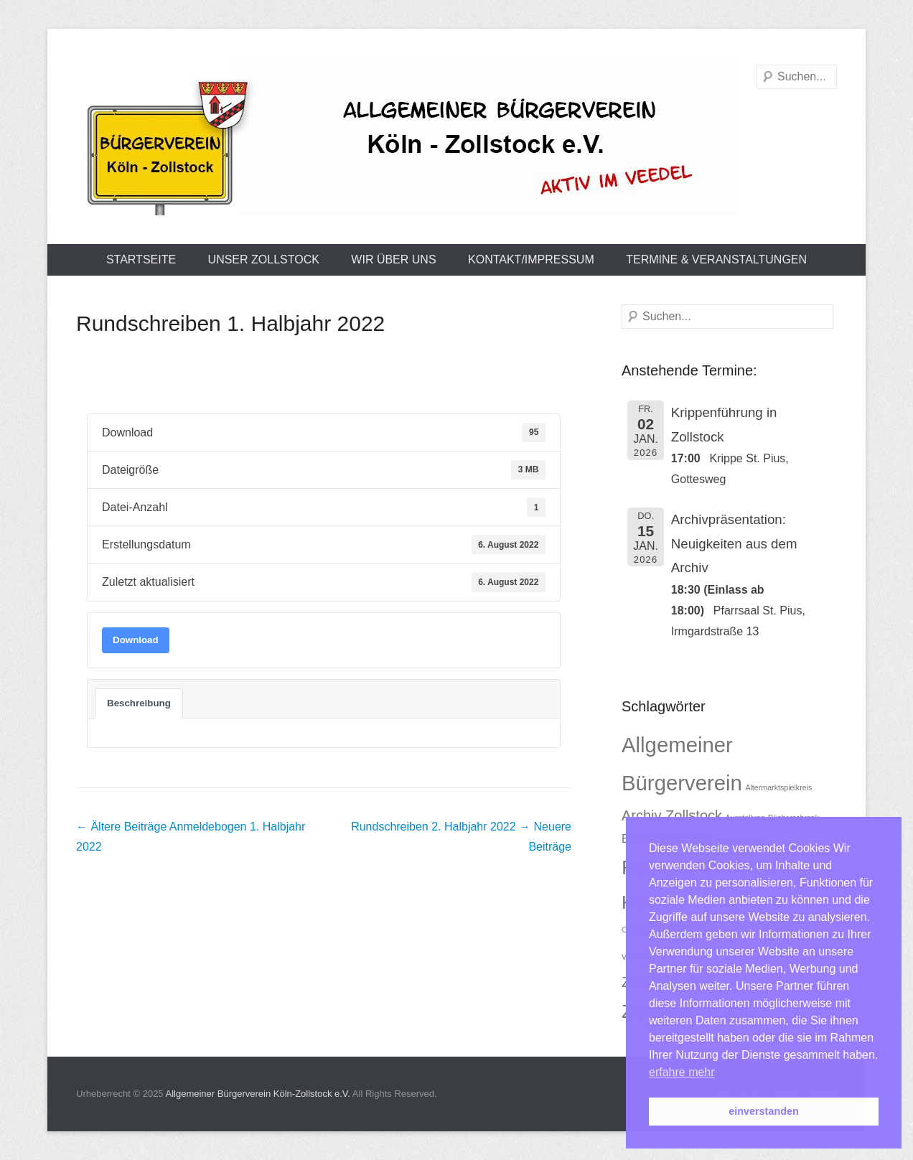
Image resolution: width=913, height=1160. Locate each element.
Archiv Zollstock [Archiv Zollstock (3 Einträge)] (672, 815)
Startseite (141, 259)
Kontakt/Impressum (531, 259)
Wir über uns (393, 259)
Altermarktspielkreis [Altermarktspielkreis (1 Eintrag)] (778, 787)
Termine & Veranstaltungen (716, 259)
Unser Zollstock (263, 259)
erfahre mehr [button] (682, 1072)
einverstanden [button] (764, 1111)
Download (136, 640)
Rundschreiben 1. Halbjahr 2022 (230, 323)
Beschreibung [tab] (139, 703)
